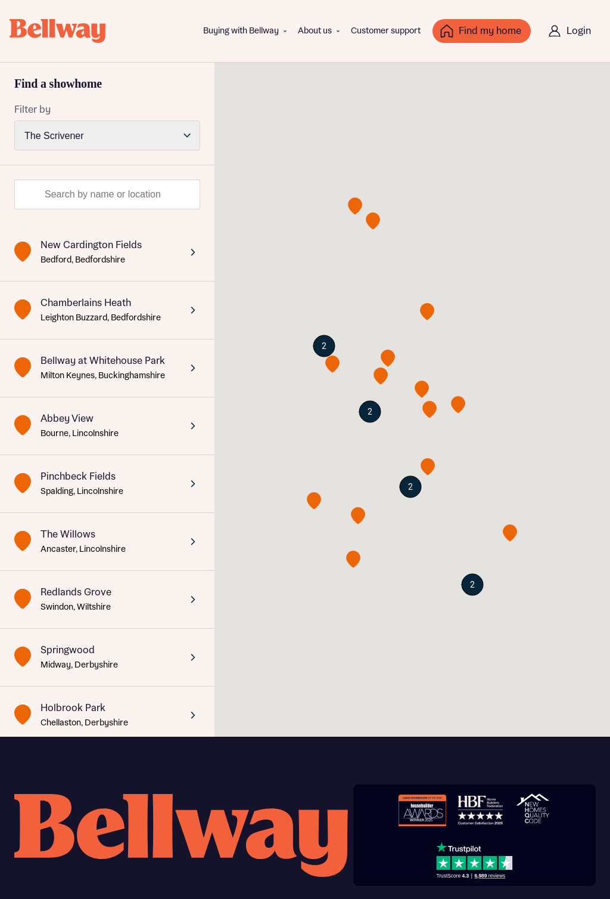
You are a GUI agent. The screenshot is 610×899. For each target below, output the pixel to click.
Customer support (386, 31)
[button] (358, 516)
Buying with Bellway (241, 31)
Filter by (32, 109)
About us (315, 31)
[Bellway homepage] (181, 835)
